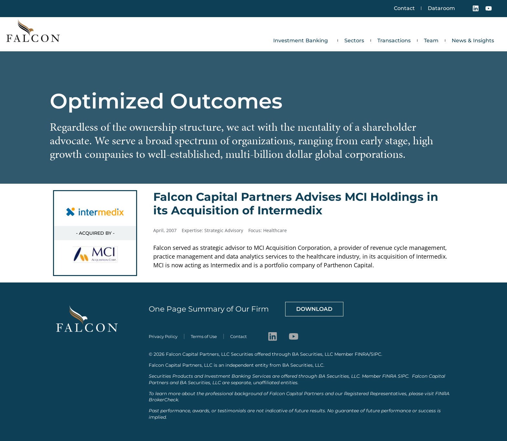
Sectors (354, 40)
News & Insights (473, 40)
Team (431, 40)
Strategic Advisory (223, 230)
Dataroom (441, 8)
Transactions (394, 40)
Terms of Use (204, 336)
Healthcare (275, 230)
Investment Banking (302, 40)
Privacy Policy (163, 336)
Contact (404, 8)
